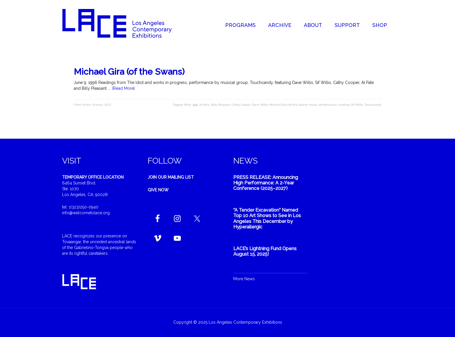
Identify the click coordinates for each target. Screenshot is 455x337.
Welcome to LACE (123, 23)
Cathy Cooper (241, 104)
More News (244, 278)
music (313, 104)
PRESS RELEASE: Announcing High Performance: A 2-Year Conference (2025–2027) (265, 183)
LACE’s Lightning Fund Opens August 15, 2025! (265, 251)
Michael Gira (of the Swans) (129, 72)
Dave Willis (260, 104)
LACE (107, 104)
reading (344, 104)
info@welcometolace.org (86, 212)
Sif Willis (357, 104)
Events (97, 104)
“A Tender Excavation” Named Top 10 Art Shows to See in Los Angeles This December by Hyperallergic (267, 218)
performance (328, 104)
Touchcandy (372, 104)
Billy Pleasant (220, 104)
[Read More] (123, 88)
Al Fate (204, 104)
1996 (195, 104)
